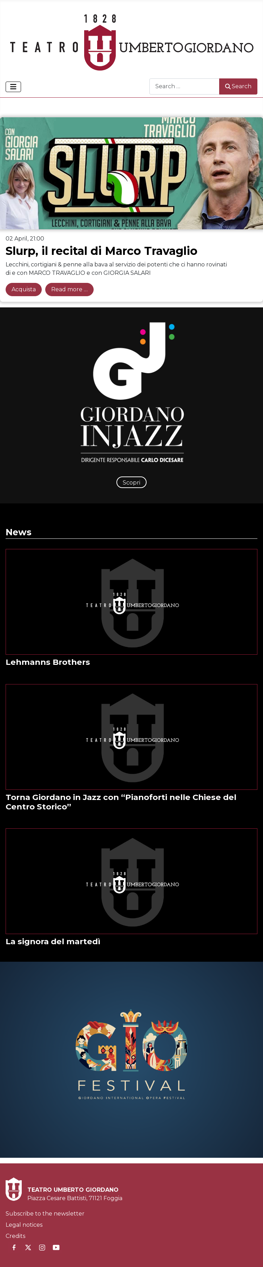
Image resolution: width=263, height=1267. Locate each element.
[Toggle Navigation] (13, 87)
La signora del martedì (53, 941)
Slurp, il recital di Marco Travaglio (101, 251)
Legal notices (24, 1224)
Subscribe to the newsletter (45, 1213)
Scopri (131, 482)
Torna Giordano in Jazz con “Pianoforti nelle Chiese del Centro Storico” (121, 802)
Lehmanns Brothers (48, 662)
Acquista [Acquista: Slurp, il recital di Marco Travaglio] (24, 289)
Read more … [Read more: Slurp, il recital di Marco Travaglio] (69, 289)
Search (238, 86)
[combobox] (184, 86)
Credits (15, 1236)
